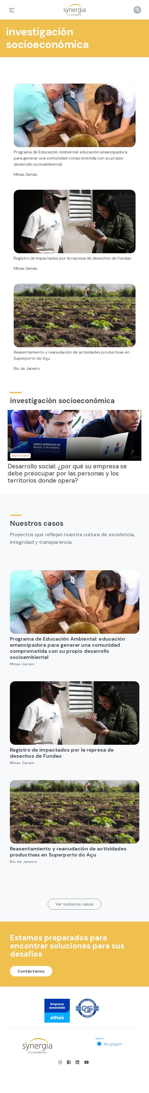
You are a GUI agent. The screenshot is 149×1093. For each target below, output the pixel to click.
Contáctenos (31, 971)
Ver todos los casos (75, 904)
